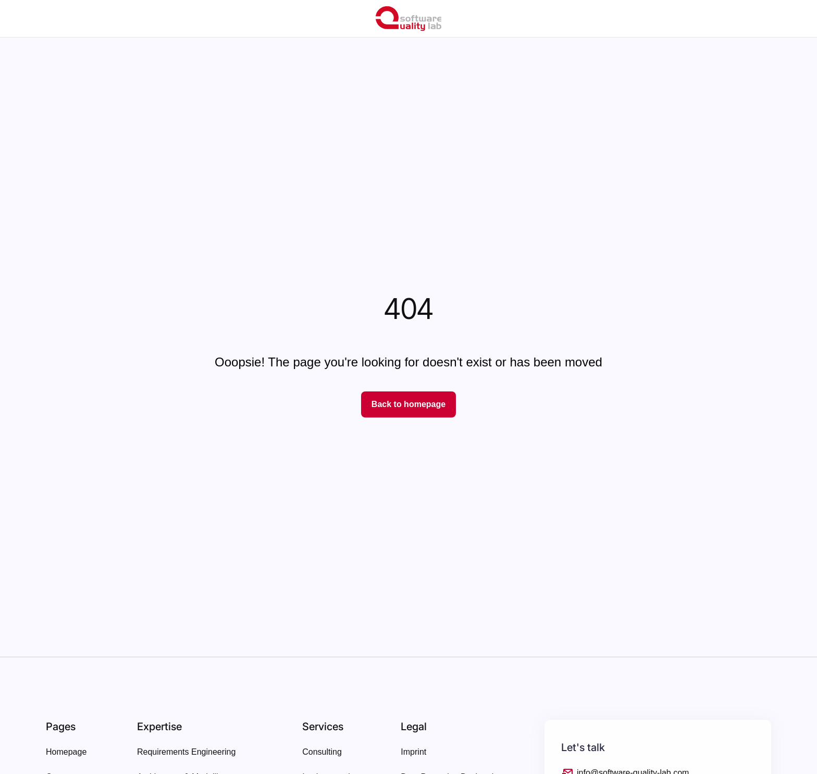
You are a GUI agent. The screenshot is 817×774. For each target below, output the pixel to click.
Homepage (66, 751)
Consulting (322, 751)
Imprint (413, 751)
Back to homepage (408, 404)
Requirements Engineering (186, 751)
